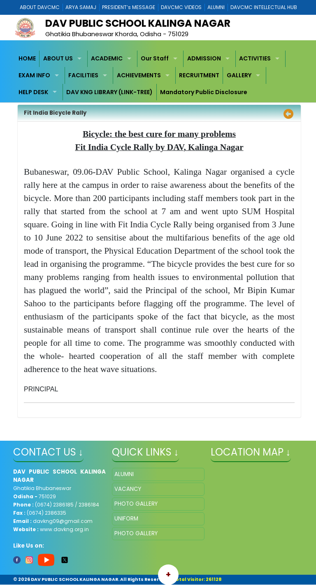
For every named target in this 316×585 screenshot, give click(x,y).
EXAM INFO (34, 75)
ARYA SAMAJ (80, 7)
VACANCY (127, 489)
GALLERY (239, 75)
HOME (27, 58)
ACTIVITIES (255, 58)
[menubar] (158, 76)
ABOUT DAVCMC (40, 7)
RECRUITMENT (199, 75)
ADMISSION (204, 58)
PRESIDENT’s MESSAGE (128, 7)
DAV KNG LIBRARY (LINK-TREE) (109, 92)
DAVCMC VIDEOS (181, 7)
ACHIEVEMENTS (139, 75)
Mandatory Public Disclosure (203, 92)
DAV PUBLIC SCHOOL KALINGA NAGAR (137, 23)
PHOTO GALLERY (136, 504)
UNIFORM (126, 519)
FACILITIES (83, 75)
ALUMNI (216, 7)
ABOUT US (58, 58)
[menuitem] (27, 59)
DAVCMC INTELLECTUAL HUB (263, 7)
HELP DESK (33, 92)
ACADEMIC (107, 58)
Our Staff (155, 58)
